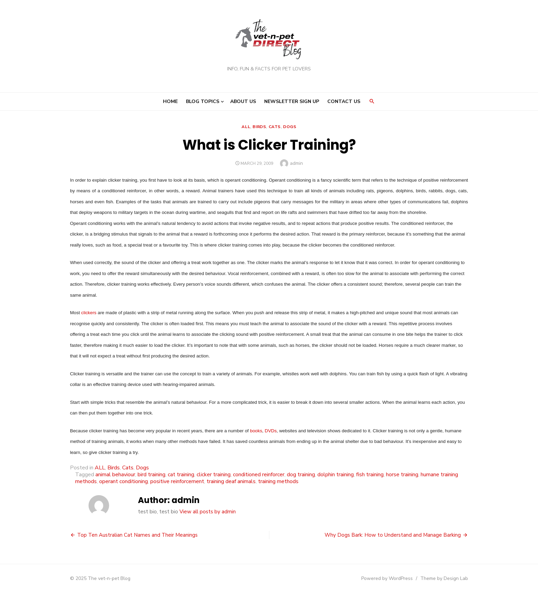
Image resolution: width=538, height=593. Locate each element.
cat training (181, 474)
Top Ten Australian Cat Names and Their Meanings (137, 535)
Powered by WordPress (387, 578)
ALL (246, 126)
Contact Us (343, 101)
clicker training (214, 474)
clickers (88, 312)
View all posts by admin (207, 511)
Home (170, 101)
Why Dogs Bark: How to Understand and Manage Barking (393, 535)
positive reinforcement (177, 481)
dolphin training (335, 474)
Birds (259, 126)
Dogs (289, 126)
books (256, 430)
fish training (370, 474)
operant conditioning (123, 481)
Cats (275, 126)
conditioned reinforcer (258, 474)
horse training (402, 474)
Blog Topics (202, 101)
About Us (243, 101)
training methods (278, 481)
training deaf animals (231, 481)
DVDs (271, 430)
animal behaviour (115, 474)
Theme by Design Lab (444, 578)
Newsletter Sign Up (291, 101)
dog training (301, 474)
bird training (151, 474)
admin (296, 163)
